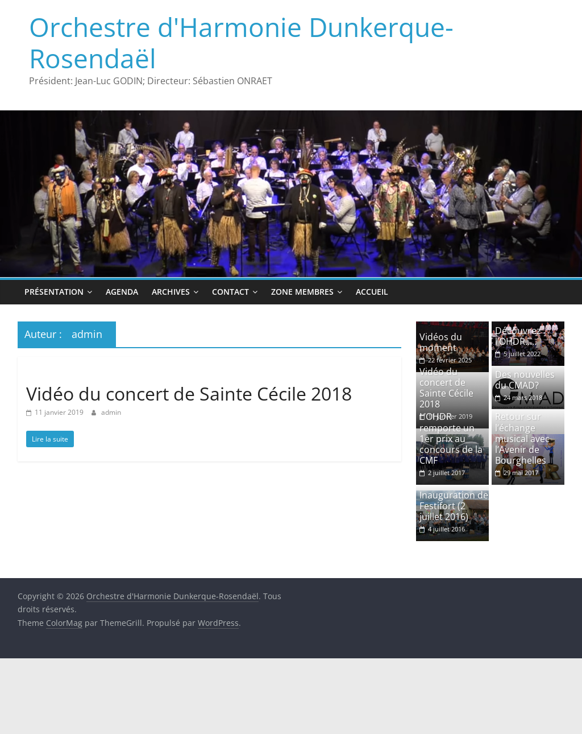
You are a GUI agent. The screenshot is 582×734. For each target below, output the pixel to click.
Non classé (49, 373)
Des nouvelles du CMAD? (525, 379)
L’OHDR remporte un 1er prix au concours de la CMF (451, 438)
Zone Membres (302, 291)
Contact (230, 291)
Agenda (122, 291)
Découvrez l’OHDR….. (518, 336)
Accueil (372, 291)
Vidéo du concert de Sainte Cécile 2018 (189, 393)
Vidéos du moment (440, 342)
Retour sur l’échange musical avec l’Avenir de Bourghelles (522, 438)
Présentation (54, 291)
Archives (171, 291)
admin (111, 412)
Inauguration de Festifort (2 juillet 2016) (453, 506)
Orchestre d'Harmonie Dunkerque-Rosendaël (241, 42)
